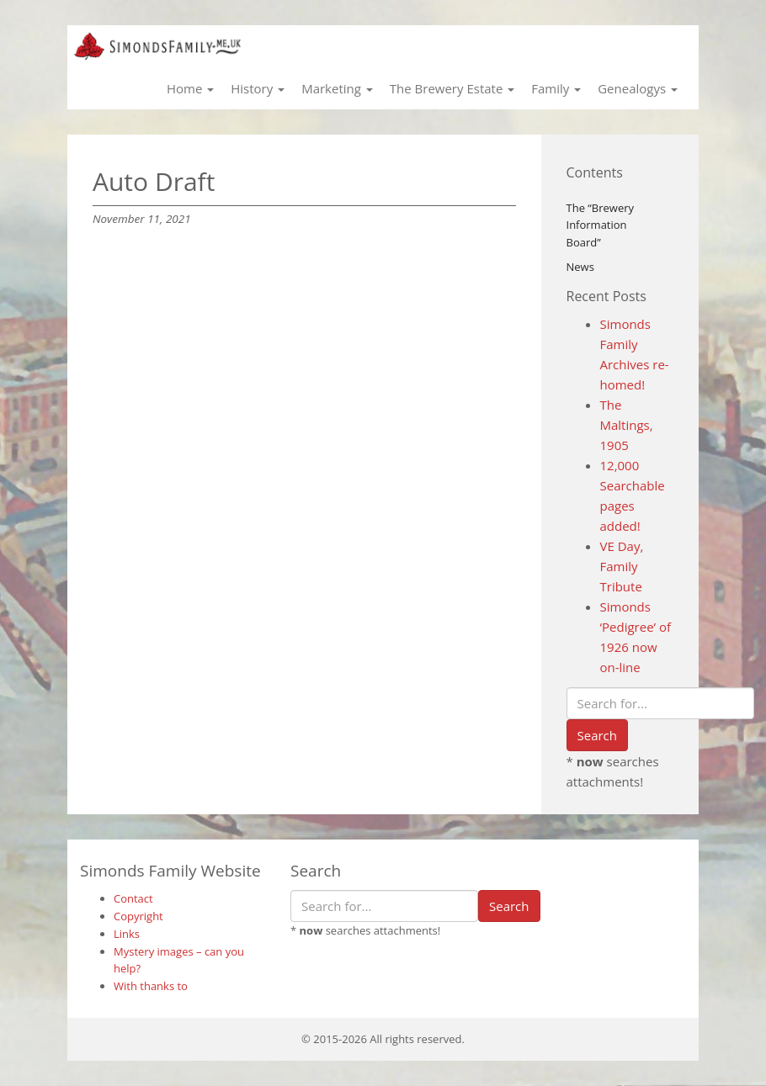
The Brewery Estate (452, 88)
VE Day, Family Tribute (622, 566)
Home (190, 88)
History (258, 88)
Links (127, 933)
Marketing (337, 88)
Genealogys (638, 88)
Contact (133, 898)
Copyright (138, 916)
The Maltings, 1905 (626, 424)
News (580, 266)
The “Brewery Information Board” (601, 225)
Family (556, 88)
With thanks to (151, 985)
